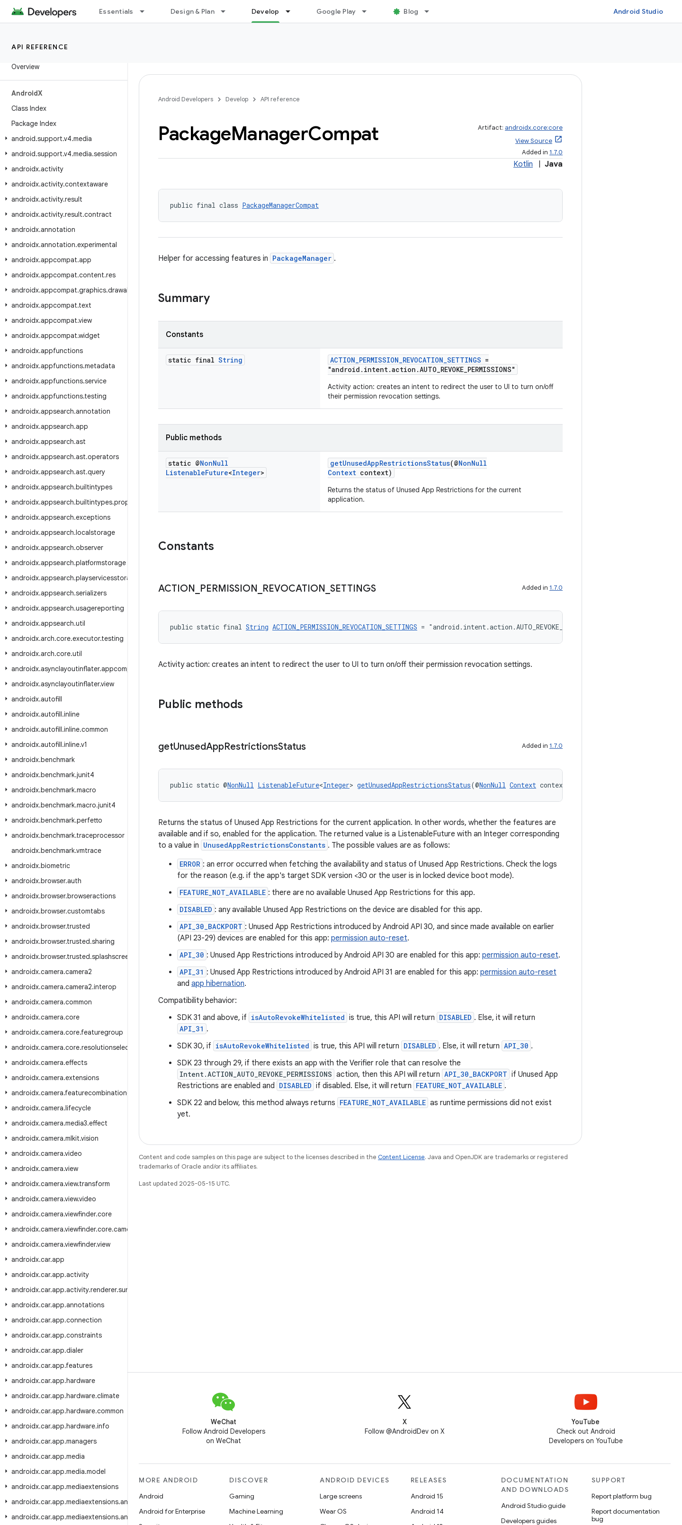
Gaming (241, 1496)
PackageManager (302, 258)
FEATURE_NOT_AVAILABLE (222, 892)
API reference (40, 47)
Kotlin (523, 164)
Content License (401, 1157)
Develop (236, 99)
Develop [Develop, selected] (265, 11)
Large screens (341, 1496)
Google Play (336, 11)
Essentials (116, 11)
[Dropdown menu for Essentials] (146, 11)
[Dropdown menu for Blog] (431, 11)
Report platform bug (622, 1496)
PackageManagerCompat (280, 205)
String (230, 359)
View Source (533, 141)
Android (151, 1496)
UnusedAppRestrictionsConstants (264, 845)
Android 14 (427, 1511)
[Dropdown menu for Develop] (292, 11)
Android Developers (185, 99)
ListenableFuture (197, 472)
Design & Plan (192, 11)
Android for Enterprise (172, 1511)
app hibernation (217, 983)
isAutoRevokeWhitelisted (298, 1017)
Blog (411, 11)
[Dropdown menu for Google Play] (368, 11)
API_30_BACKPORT (210, 926)
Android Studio (638, 11)
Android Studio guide (533, 1505)
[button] (62, 138)
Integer (246, 472)
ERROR (189, 864)
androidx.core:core (534, 128)
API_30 (191, 954)
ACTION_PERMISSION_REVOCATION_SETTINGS (405, 359)
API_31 (191, 971)
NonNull (214, 463)
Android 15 (427, 1496)
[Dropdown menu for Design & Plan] (227, 11)
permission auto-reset (369, 938)
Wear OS (333, 1511)
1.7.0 (556, 152)
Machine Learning (256, 1511)
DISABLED (195, 909)
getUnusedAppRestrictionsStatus (390, 463)
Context (342, 472)
